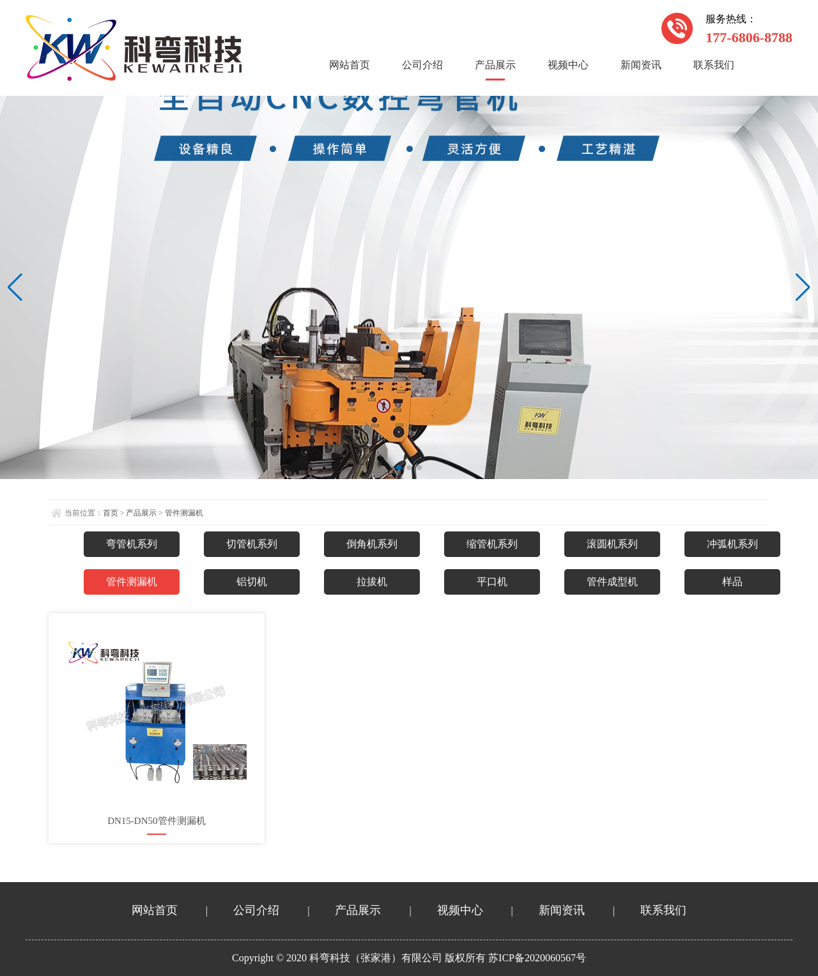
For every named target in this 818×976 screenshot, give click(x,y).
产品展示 (495, 64)
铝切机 (251, 581)
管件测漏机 (184, 512)
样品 (732, 581)
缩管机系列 (492, 543)
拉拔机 (372, 581)
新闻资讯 (641, 64)
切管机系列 (251, 543)
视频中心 (568, 64)
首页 (110, 512)
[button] (398, 467)
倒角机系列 (371, 543)
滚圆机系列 (612, 543)
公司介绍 (422, 64)
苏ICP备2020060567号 (537, 957)
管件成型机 (612, 581)
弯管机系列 (131, 543)
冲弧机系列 (732, 543)
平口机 (492, 581)
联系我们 (713, 64)
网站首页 (349, 64)
